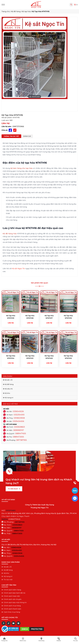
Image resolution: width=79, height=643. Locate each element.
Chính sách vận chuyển (11, 599)
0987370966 (18, 126)
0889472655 (18, 437)
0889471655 (20, 433)
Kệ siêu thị (8, 389)
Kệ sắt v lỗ (7, 380)
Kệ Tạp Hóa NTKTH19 (10, 317)
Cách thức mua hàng (11, 612)
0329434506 (18, 421)
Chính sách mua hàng (11, 606)
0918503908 (19, 418)
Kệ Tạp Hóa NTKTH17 (49, 317)
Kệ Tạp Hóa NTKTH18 (29, 317)
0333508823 (19, 427)
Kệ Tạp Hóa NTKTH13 (29, 357)
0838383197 (18, 430)
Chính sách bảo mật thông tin (14, 602)
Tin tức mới (7, 580)
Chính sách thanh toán (11, 609)
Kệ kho (6, 393)
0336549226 (18, 411)
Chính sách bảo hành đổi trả (13, 593)
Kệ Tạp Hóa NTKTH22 (49, 357)
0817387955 (21, 440)
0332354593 (19, 415)
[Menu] (3, 4)
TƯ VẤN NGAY (14, 489)
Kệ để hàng (8, 384)
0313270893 (10, 510)
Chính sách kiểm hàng (11, 590)
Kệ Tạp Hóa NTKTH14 (10, 357)
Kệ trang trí (8, 398)
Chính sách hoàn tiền (11, 596)
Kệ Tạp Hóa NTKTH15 (68, 317)
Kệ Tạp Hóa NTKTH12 (68, 357)
